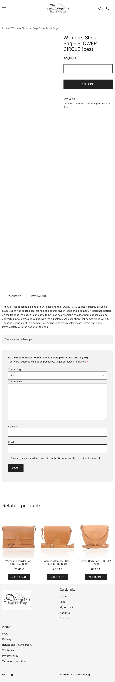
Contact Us (66, 618)
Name (12, 426)
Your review (16, 381)
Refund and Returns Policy (17, 644)
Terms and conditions (14, 661)
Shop (63, 601)
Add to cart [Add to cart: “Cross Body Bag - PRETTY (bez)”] (96, 577)
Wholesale (8, 650)
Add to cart (88, 84)
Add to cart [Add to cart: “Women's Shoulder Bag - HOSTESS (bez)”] (19, 577)
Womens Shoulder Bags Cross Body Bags (34, 28)
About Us (65, 612)
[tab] (14, 296)
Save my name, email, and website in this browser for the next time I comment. (56, 458)
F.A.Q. (5, 633)
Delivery (7, 639)
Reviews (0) (38, 296)
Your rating (15, 369)
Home (5, 28)
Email (12, 442)
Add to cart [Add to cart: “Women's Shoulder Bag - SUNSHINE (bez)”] (57, 577)
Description (14, 296)
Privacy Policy (10, 655)
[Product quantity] (88, 69)
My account (66, 607)
